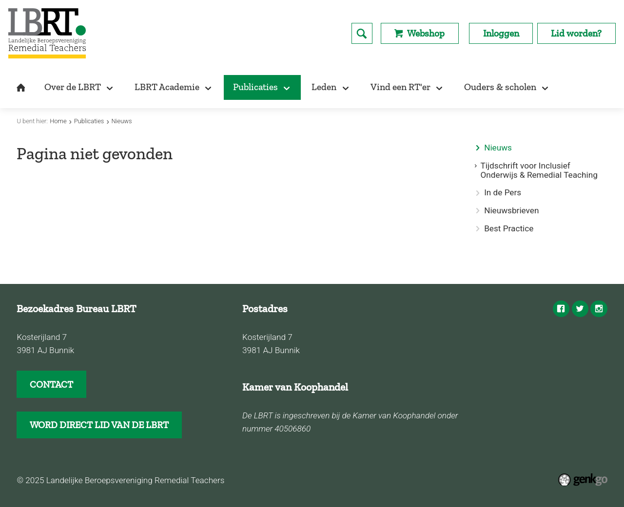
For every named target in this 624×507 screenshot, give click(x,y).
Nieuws (121, 121)
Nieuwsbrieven (511, 210)
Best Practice (508, 228)
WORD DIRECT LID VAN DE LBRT (99, 425)
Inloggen (501, 33)
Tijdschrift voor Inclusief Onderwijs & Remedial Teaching (539, 170)
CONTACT (51, 384)
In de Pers (502, 192)
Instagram (598, 308)
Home (58, 121)
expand (477, 165)
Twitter (580, 308)
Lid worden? (576, 33)
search (361, 33)
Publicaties (89, 121)
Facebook (561, 308)
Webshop (426, 33)
